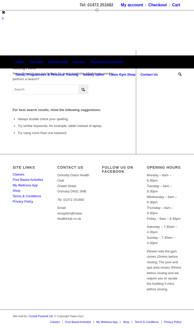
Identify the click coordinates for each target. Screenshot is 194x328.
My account (132, 5)
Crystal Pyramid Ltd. (41, 316)
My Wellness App (25, 185)
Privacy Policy (23, 201)
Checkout (157, 5)
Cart (176, 5)
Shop (16, 190)
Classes (18, 174)
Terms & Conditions (27, 196)
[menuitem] (132, 5)
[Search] (178, 74)
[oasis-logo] (14, 40)
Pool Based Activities (28, 180)
